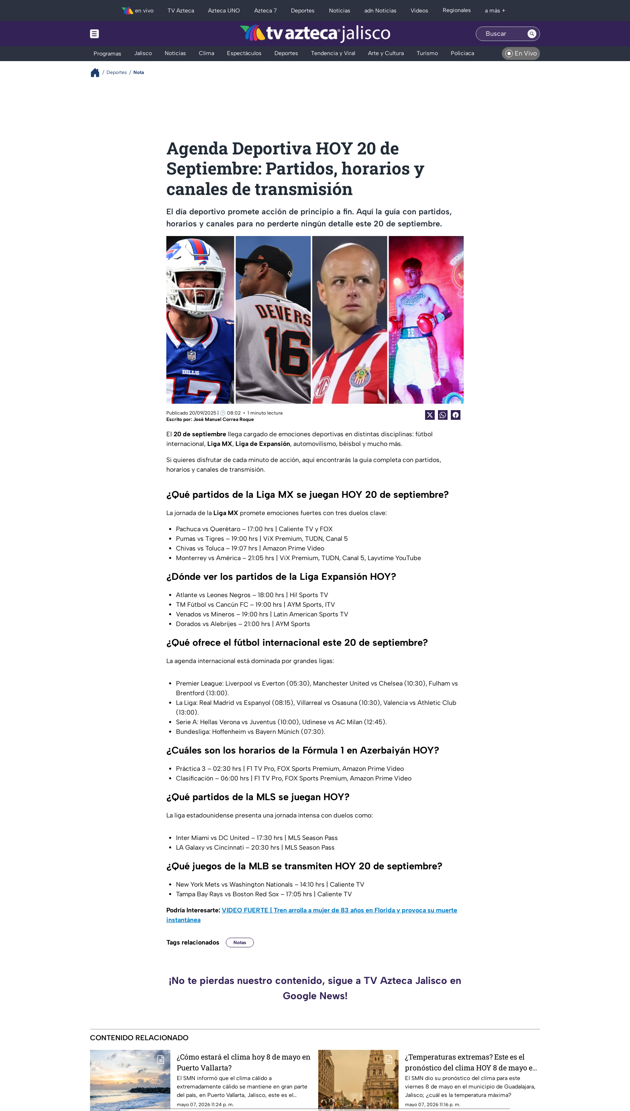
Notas (239, 942)
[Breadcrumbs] (98, 73)
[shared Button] (443, 415)
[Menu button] (122, 34)
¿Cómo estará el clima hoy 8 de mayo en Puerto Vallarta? (244, 1062)
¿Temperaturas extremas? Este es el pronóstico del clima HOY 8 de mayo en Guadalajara (471, 1062)
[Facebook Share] (455, 415)
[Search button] (532, 33)
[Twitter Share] (430, 415)
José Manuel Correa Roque (223, 419)
